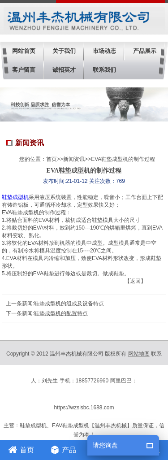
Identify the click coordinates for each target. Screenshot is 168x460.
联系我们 (104, 69)
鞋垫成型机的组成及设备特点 (69, 303)
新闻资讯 (74, 159)
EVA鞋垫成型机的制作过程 (123, 159)
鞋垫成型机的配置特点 (61, 313)
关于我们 (64, 51)
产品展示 (144, 51)
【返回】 (135, 281)
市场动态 (104, 51)
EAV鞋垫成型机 (70, 425)
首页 (51, 159)
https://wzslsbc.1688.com (84, 407)
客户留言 (23, 69)
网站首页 (23, 51)
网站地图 (139, 354)
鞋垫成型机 (15, 197)
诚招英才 (64, 69)
